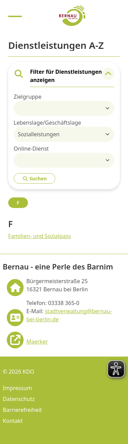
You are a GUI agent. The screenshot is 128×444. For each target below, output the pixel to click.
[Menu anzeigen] (15, 16)
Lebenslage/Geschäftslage (47, 122)
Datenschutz (19, 399)
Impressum (17, 388)
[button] (108, 74)
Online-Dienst (31, 148)
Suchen (34, 178)
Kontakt (13, 421)
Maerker (37, 341)
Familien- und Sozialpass (39, 236)
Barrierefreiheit (22, 410)
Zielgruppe (27, 96)
